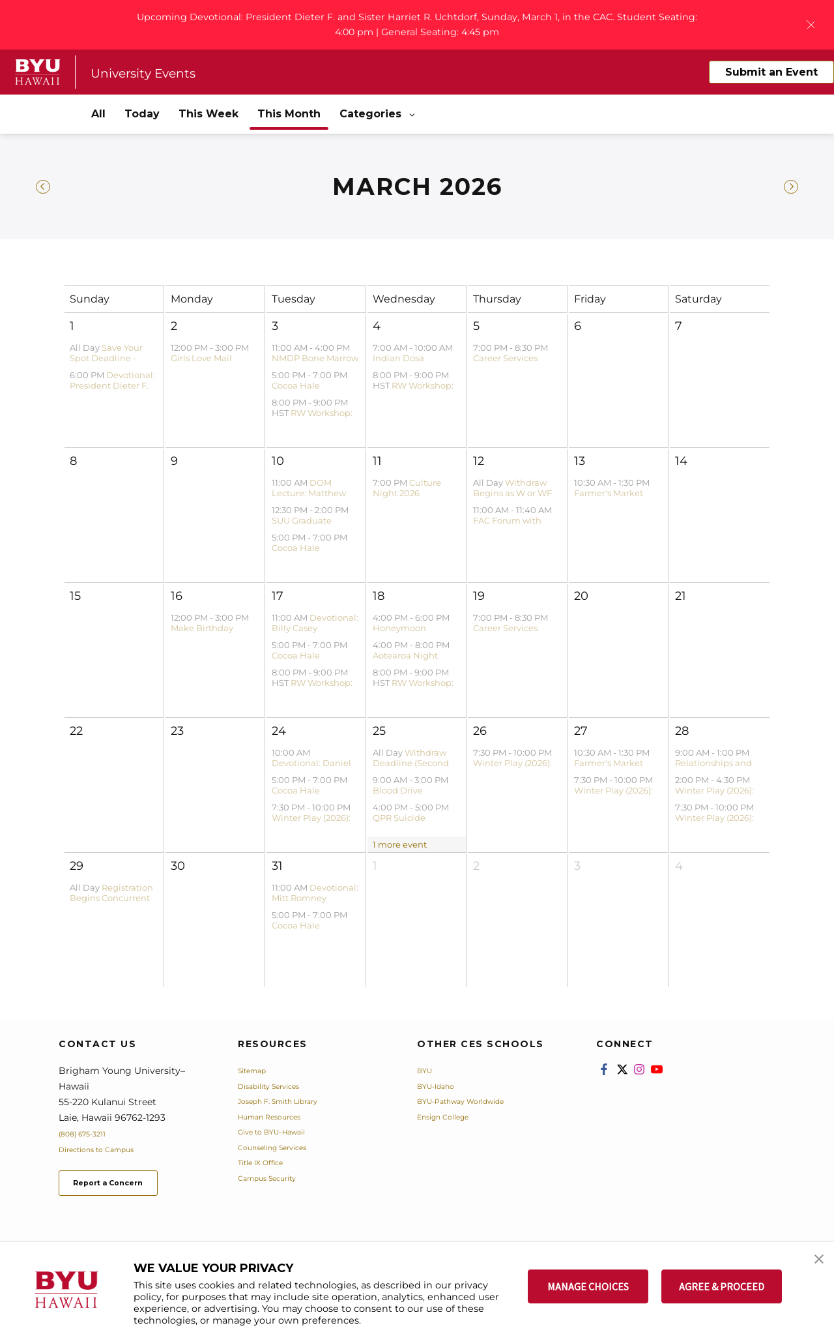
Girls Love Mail (201, 362)
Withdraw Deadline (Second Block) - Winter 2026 (415, 767)
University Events (158, 75)
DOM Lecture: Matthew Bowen (309, 497)
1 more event (400, 848)
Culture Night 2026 (407, 491)
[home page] (38, 76)
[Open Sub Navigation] (413, 118)
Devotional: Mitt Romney (315, 896)
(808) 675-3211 (90, 1137)
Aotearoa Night (405, 659)
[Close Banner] (810, 25)
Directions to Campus (109, 1153)
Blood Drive (398, 794)
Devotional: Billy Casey (315, 626)
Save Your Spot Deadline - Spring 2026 (106, 362)
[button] (812, 1266)
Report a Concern (129, 1190)
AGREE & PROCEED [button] (721, 1286)
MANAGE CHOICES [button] (588, 1286)
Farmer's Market (608, 497)
